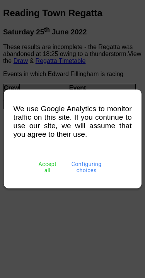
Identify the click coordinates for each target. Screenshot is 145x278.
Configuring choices (86, 167)
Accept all (47, 167)
